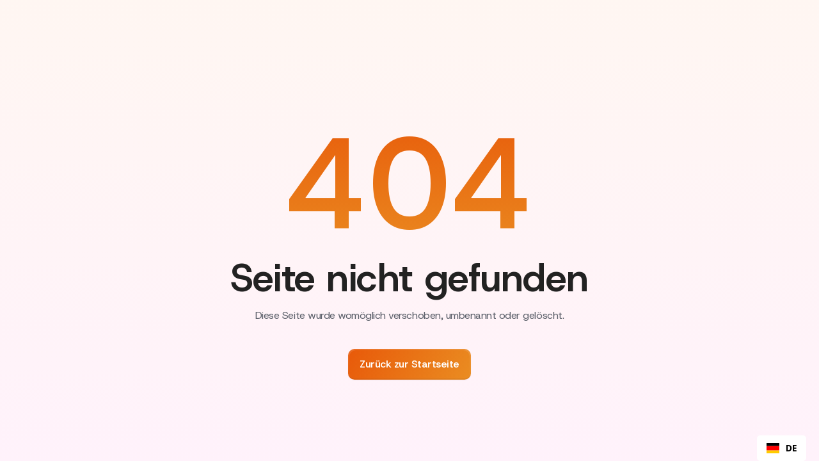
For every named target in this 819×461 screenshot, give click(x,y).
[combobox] (781, 448)
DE (782, 448)
